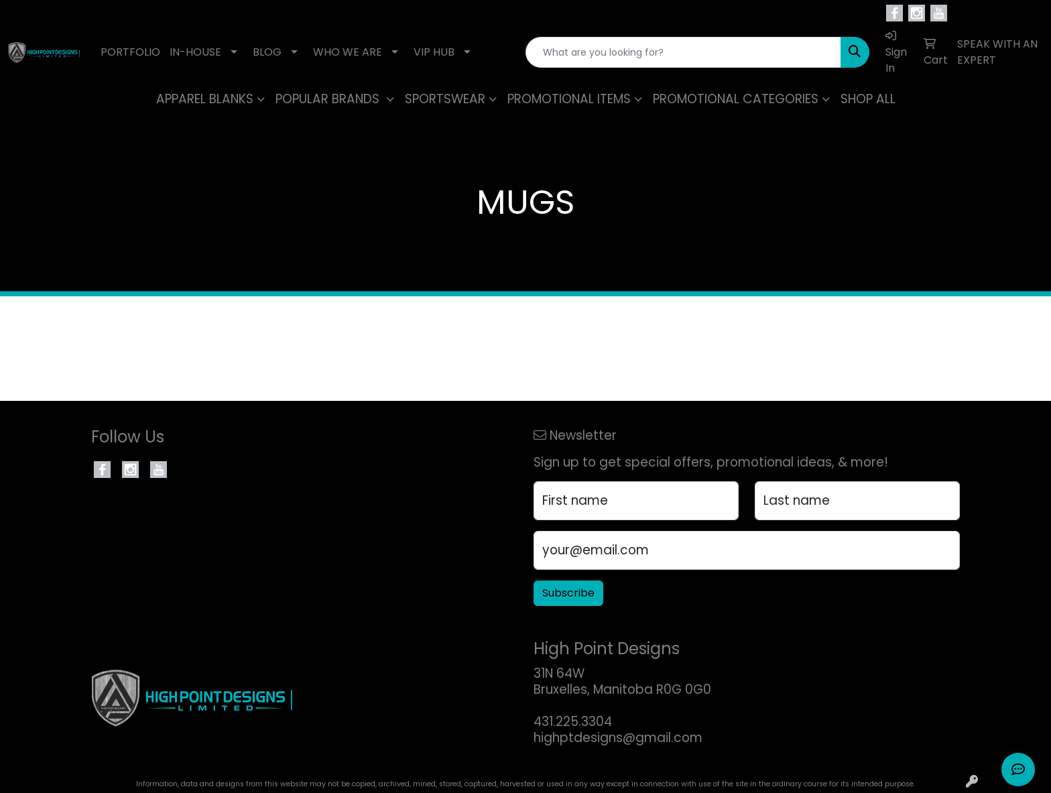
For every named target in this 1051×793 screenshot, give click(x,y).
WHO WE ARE (347, 52)
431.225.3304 (573, 722)
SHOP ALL (868, 99)
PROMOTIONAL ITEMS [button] (569, 99)
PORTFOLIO (130, 52)
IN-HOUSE (195, 52)
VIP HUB (434, 52)
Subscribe (568, 593)
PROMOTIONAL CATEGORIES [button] (735, 99)
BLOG (267, 52)
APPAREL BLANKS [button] (204, 99)
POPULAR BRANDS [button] (329, 99)
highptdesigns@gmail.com (618, 738)
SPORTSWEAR (445, 99)
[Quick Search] (683, 52)
